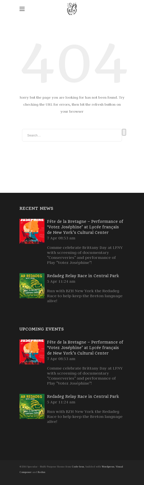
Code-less (78, 466)
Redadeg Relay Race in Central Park (83, 275)
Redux (41, 472)
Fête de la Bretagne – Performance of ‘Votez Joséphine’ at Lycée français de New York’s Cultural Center (85, 227)
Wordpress (108, 466)
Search (124, 132)
